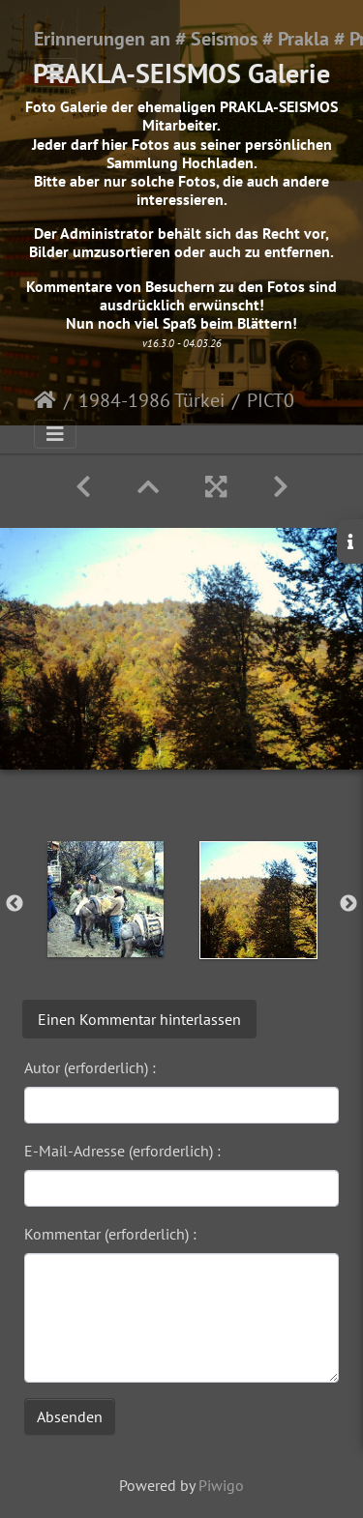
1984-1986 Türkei (151, 400)
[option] (105, 899)
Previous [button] (14, 904)
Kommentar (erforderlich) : (110, 1233)
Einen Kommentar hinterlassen (139, 1019)
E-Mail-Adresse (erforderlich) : (122, 1150)
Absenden (70, 1416)
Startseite (45, 400)
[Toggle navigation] (55, 72)
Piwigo (221, 1485)
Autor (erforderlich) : (90, 1067)
